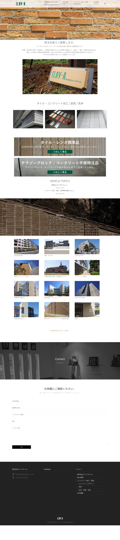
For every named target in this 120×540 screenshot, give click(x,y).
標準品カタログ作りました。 (60, 187)
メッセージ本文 (16, 442)
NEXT (67, 345)
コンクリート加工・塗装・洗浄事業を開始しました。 (60, 192)
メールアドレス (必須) (18, 429)
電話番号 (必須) (16, 422)
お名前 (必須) (15, 415)
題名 (13, 436)
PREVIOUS (54, 345)
